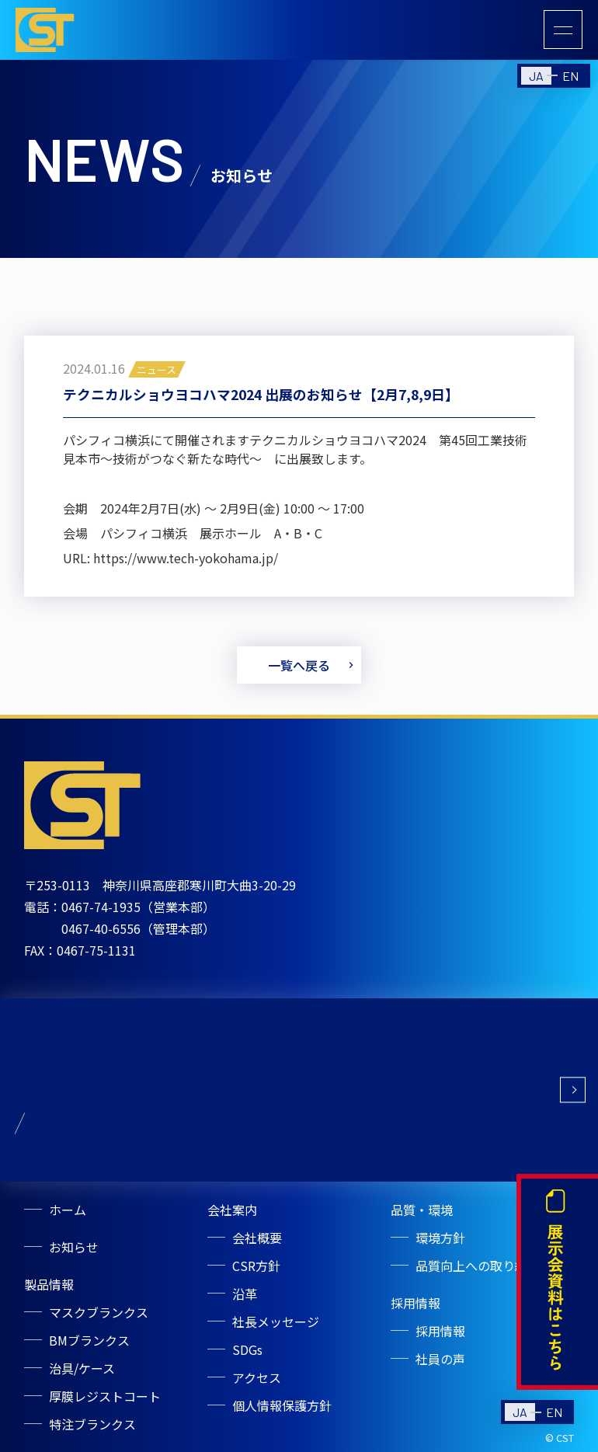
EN (570, 75)
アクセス (256, 1377)
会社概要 (257, 1237)
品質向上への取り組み (477, 1265)
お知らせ (74, 1247)
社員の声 (440, 1358)
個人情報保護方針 (282, 1405)
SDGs (247, 1349)
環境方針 (440, 1237)
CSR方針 (256, 1265)
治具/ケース (82, 1368)
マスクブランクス (98, 1312)
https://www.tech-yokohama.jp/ (185, 561)
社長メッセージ (275, 1321)
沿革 (244, 1293)
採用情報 (440, 1330)
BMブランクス (89, 1340)
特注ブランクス (92, 1424)
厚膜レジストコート (105, 1396)
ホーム (67, 1209)
